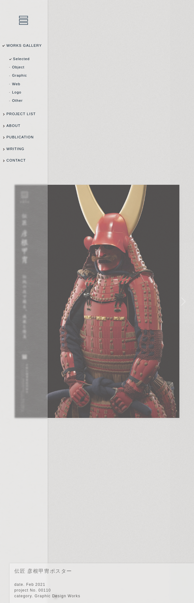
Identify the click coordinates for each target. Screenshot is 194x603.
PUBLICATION (20, 137)
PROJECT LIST (21, 114)
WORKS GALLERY (24, 45)
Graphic (19, 75)
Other (17, 100)
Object (18, 67)
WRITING (15, 149)
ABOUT (13, 126)
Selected (21, 59)
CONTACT (16, 160)
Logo (16, 92)
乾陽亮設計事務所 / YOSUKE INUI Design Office (24, 20)
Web (16, 84)
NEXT (182, 301)
